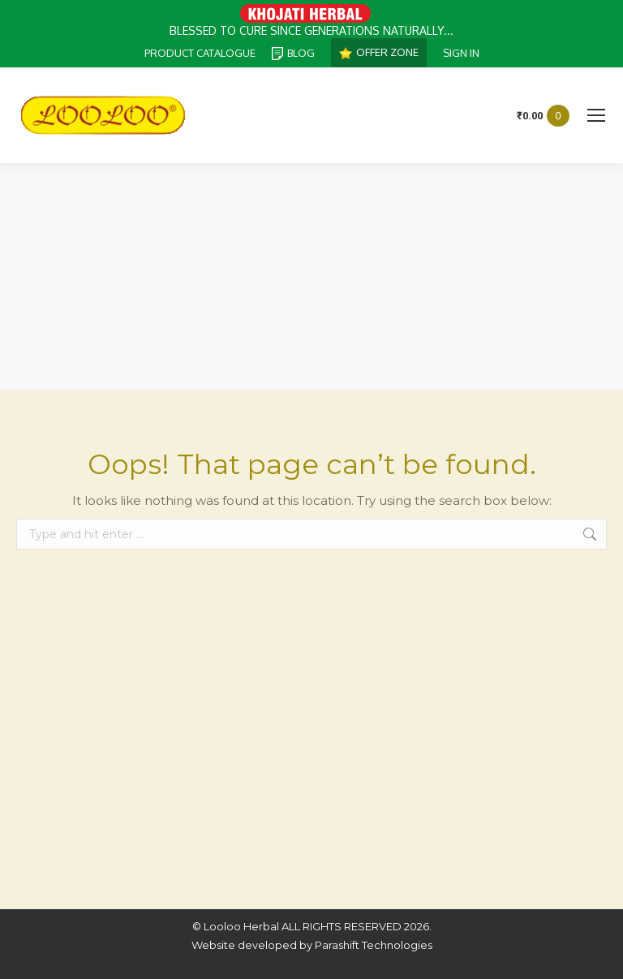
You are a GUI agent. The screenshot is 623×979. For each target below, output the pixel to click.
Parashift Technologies (373, 944)
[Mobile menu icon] (596, 115)
